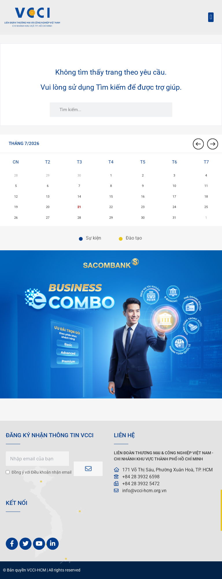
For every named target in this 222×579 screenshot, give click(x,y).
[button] (211, 17)
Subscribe (88, 469)
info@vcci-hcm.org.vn (144, 490)
